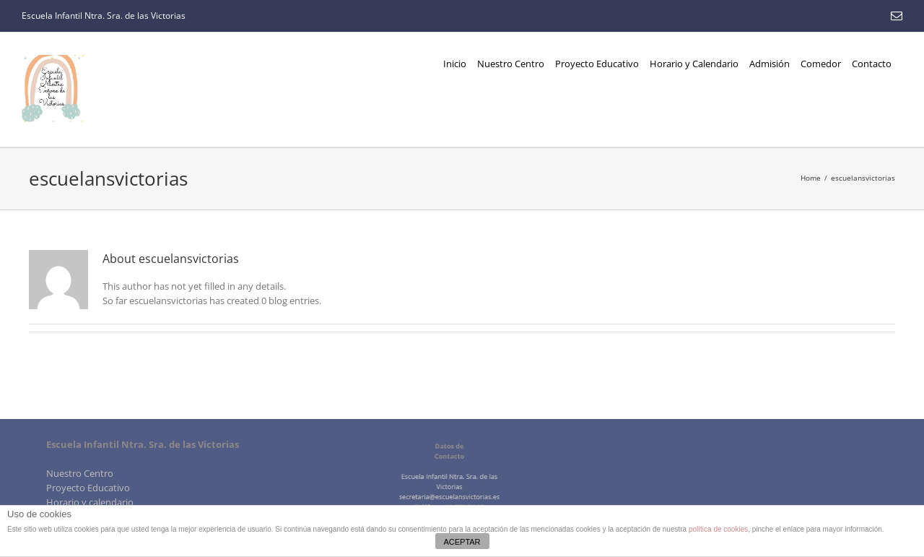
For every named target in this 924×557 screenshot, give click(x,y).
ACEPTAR (461, 541)
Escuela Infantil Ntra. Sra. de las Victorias (104, 15)
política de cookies (718, 529)
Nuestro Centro (79, 473)
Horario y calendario (90, 502)
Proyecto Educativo (88, 487)
